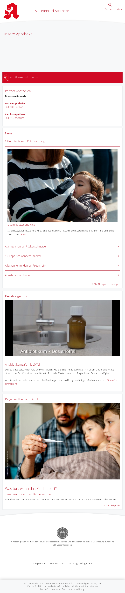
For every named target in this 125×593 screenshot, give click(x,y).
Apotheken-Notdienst (21, 77)
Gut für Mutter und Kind (21, 224)
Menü (120, 7)
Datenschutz (57, 563)
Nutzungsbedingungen (80, 563)
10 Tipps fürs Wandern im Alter (23, 256)
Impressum (40, 563)
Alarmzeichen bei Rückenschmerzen (26, 246)
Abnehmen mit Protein (18, 275)
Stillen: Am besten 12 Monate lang (24, 141)
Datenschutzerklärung (73, 589)
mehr (25, 234)
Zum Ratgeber (113, 505)
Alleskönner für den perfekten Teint (25, 265)
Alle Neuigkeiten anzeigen (107, 284)
